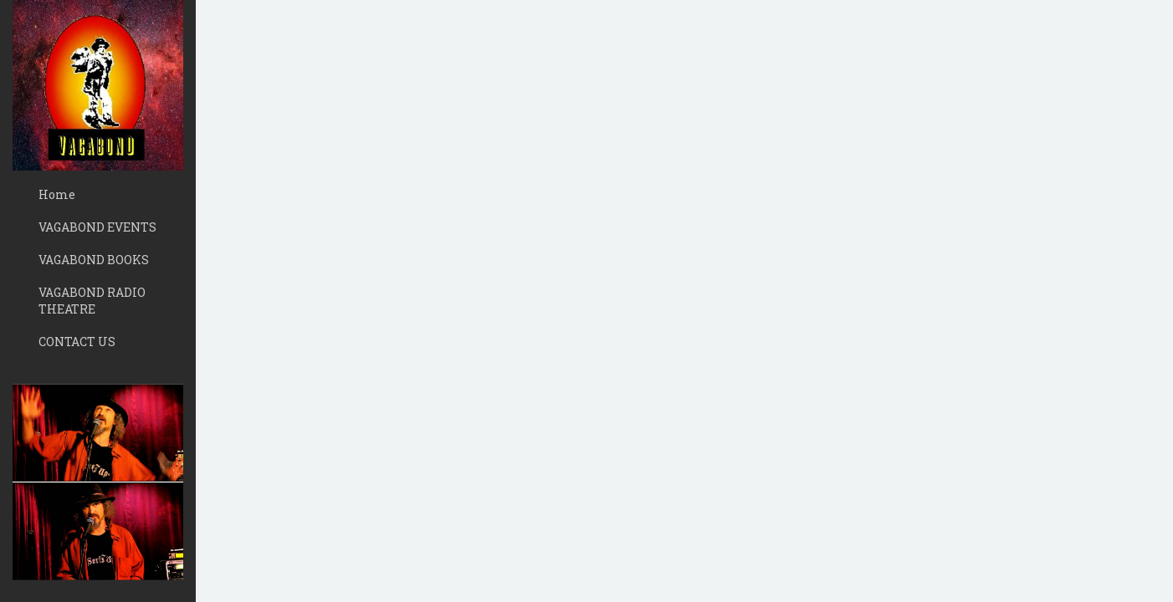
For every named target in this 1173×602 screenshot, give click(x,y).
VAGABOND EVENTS (97, 227)
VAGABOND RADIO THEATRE (92, 300)
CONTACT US (76, 341)
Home (56, 194)
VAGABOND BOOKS (93, 260)
